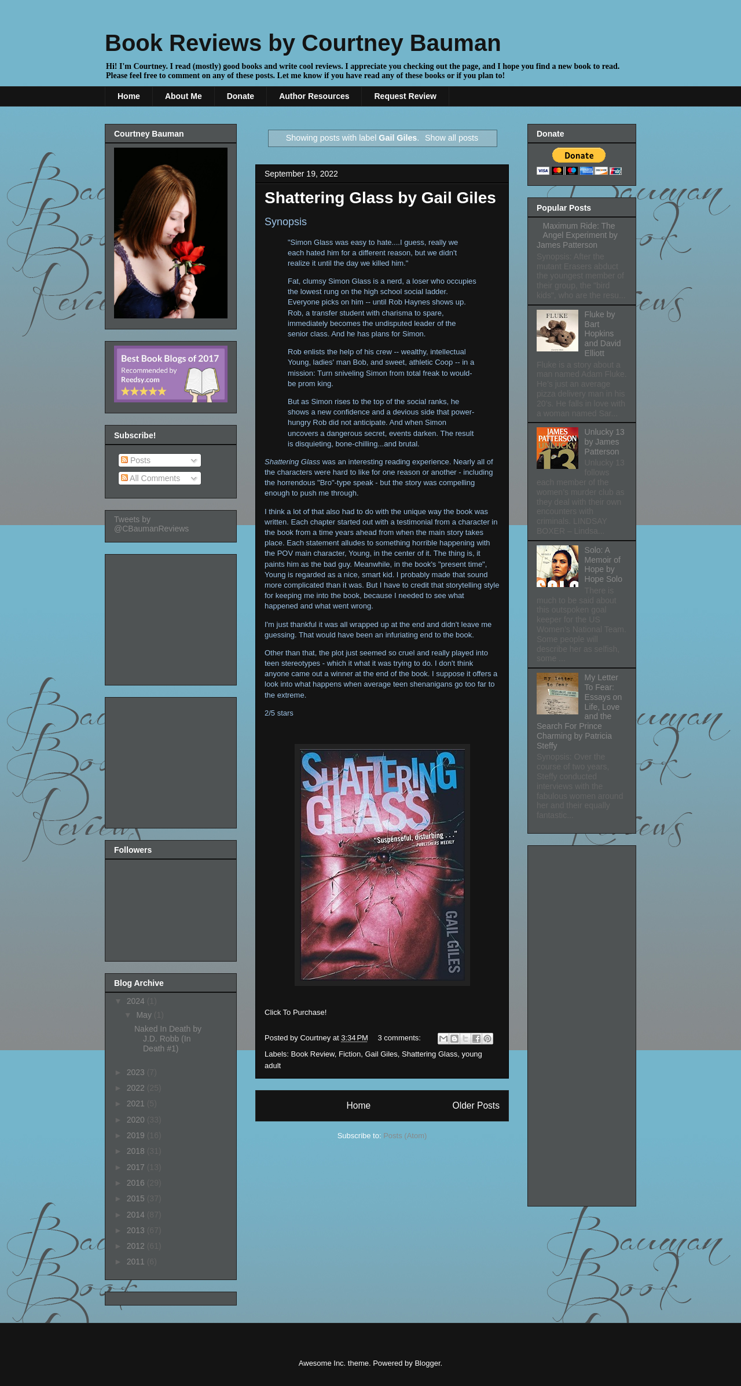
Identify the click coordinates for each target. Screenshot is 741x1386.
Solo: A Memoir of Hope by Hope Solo (603, 564)
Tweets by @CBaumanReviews (151, 524)
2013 (137, 1230)
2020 (137, 1119)
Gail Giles (381, 1054)
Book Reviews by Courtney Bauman (303, 43)
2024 (137, 1001)
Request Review (405, 96)
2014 (137, 1214)
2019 (137, 1135)
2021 (137, 1103)
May (144, 1015)
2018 (137, 1151)
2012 (137, 1246)
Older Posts (476, 1105)
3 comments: (400, 1037)
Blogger (427, 1363)
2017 (137, 1167)
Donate (240, 96)
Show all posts (451, 137)
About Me (183, 96)
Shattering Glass (429, 1054)
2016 (137, 1182)
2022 (137, 1087)
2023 (137, 1072)
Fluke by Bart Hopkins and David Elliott (603, 334)
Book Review (313, 1054)
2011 (137, 1261)
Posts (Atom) (405, 1135)
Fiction (350, 1054)
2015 (137, 1198)
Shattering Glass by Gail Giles (380, 198)
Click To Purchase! (296, 1012)
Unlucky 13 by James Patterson (605, 441)
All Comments (150, 478)
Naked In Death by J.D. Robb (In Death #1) (167, 1038)
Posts (136, 460)
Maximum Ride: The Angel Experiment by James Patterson (577, 235)
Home (129, 96)
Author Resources (314, 96)
